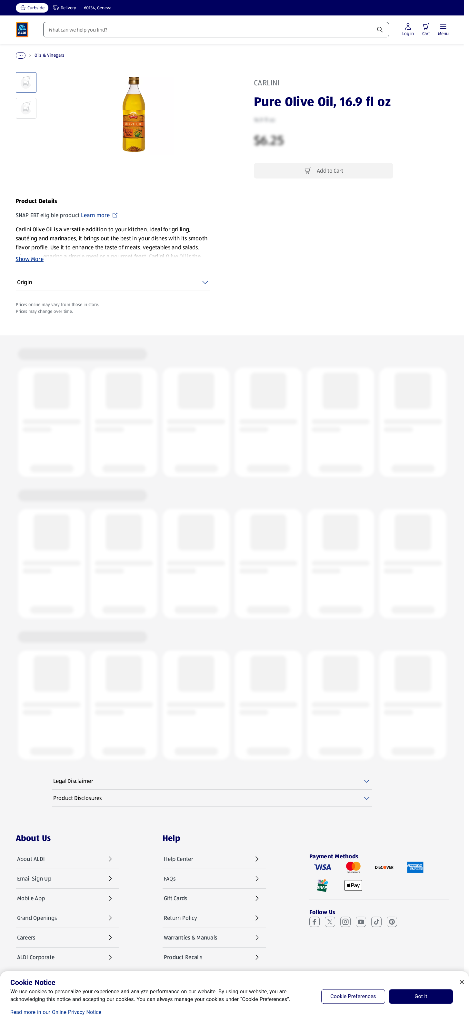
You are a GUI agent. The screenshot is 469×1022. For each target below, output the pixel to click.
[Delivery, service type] (63, 8)
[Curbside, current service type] (32, 8)
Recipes (195, 29)
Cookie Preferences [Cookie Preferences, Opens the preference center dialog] (353, 996)
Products (54, 29)
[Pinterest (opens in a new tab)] (392, 922)
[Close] (462, 982)
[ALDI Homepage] (22, 29)
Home (22, 55)
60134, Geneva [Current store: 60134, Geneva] (97, 8)
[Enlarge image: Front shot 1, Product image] (134, 114)
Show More (30, 259)
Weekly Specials (104, 29)
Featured (154, 29)
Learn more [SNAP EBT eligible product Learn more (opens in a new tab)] (99, 215)
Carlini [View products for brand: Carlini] (267, 82)
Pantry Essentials (53, 55)
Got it (420, 996)
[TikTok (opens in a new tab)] (376, 922)
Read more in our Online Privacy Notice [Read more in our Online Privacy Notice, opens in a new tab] (55, 1012)
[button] (444, 26)
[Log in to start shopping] (426, 29)
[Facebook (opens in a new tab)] (314, 922)
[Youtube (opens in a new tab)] (361, 922)
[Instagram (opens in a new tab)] (345, 922)
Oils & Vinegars (94, 55)
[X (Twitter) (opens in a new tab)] (330, 922)
